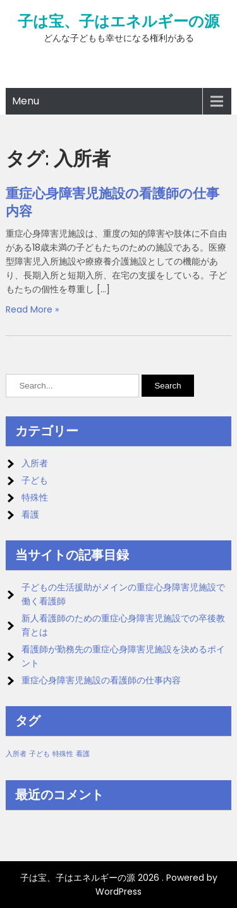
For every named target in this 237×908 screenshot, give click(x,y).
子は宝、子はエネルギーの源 (118, 21)
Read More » (32, 309)
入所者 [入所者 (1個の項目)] (16, 754)
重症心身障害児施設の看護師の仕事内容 (101, 680)
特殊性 (34, 497)
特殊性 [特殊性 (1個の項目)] (62, 754)
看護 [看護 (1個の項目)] (83, 754)
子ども (34, 480)
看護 (30, 514)
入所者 (34, 463)
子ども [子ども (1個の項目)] (39, 754)
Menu (25, 101)
